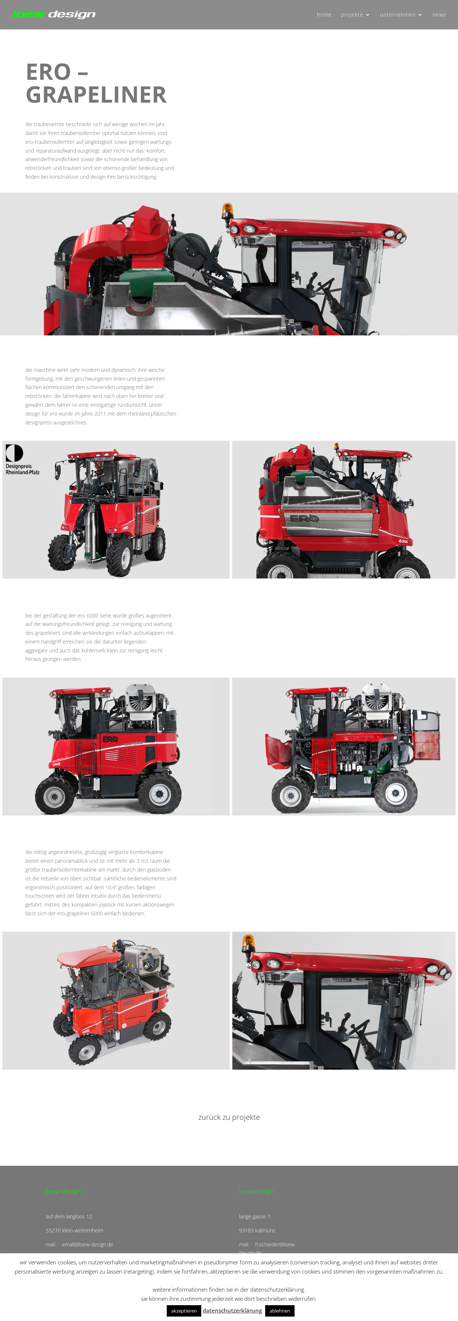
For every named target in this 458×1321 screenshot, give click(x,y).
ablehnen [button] (280, 1310)
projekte (352, 15)
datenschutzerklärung (232, 1310)
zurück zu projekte (229, 1117)
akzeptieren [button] (184, 1310)
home (324, 15)
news (439, 15)
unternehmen (398, 15)
